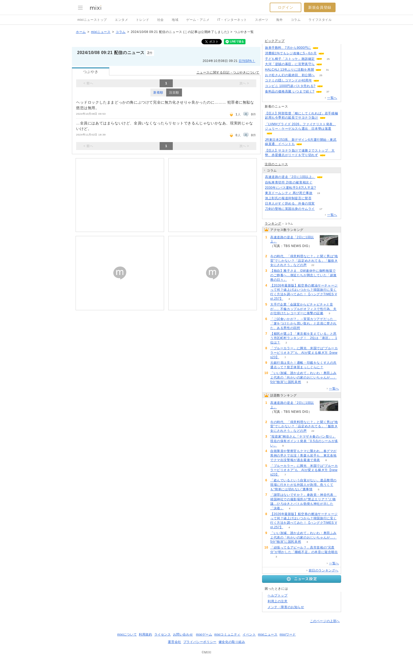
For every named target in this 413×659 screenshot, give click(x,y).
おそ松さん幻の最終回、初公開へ (290, 75)
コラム (296, 20)
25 (328, 58)
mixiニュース (100, 32)
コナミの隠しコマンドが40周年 (288, 80)
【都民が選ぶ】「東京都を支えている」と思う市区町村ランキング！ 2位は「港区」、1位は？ (303, 338)
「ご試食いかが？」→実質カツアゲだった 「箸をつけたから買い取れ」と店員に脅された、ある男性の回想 (303, 323)
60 (328, 64)
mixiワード (287, 634)
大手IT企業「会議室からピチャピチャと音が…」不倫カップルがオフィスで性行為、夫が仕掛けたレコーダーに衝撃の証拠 (303, 309)
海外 (279, 20)
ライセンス (162, 634)
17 (320, 208)
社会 (160, 20)
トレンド (142, 20)
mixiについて (127, 634)
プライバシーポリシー (200, 642)
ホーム (81, 32)
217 (317, 198)
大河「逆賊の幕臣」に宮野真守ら (290, 64)
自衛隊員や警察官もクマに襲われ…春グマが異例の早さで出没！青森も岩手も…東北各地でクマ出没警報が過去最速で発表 (303, 455)
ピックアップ (275, 41)
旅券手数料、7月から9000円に (288, 48)
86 (324, 47)
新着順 (158, 92)
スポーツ (261, 20)
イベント (249, 634)
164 (329, 86)
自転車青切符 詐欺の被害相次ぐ (288, 182)
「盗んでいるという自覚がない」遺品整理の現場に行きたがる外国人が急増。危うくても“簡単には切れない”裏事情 (303, 484)
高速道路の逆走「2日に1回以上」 (290, 177)
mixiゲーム (204, 634)
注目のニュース (276, 164)
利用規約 (145, 634)
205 (318, 182)
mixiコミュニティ (227, 634)
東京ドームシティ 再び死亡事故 (288, 193)
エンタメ (121, 20)
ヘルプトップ (278, 595)
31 (327, 69)
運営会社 (174, 642)
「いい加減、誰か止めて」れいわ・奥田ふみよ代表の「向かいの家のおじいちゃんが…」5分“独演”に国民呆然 (303, 377)
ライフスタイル (320, 20)
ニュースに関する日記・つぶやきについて (227, 72)
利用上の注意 (278, 601)
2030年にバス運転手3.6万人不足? (290, 188)
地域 (175, 20)
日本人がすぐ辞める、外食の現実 (290, 203)
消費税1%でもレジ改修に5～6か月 (291, 53)
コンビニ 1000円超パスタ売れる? (290, 86)
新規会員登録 (319, 7)
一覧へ (332, 98)
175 (330, 53)
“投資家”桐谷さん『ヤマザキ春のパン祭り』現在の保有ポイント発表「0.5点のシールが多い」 (304, 441)
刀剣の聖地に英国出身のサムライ (290, 209)
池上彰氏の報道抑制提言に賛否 (288, 198)
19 (318, 193)
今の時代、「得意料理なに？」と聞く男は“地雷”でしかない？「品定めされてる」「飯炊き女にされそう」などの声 (304, 260)
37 (327, 91)
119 (321, 203)
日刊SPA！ (247, 61)
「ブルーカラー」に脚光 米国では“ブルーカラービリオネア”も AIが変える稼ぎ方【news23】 (304, 352)
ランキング (273, 223)
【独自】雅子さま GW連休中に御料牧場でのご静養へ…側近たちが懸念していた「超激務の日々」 (303, 275)
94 (325, 80)
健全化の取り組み (232, 642)
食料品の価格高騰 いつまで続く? (289, 91)
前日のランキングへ (323, 570)
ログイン (285, 7)
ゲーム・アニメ (197, 20)
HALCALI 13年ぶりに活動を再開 (289, 69)
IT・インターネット (232, 20)
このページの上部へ (325, 621)
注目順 (174, 92)
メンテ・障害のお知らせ (286, 607)
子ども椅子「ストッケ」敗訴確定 (290, 59)
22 (312, 265)
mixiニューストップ (92, 20)
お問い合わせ (183, 634)
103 (322, 187)
